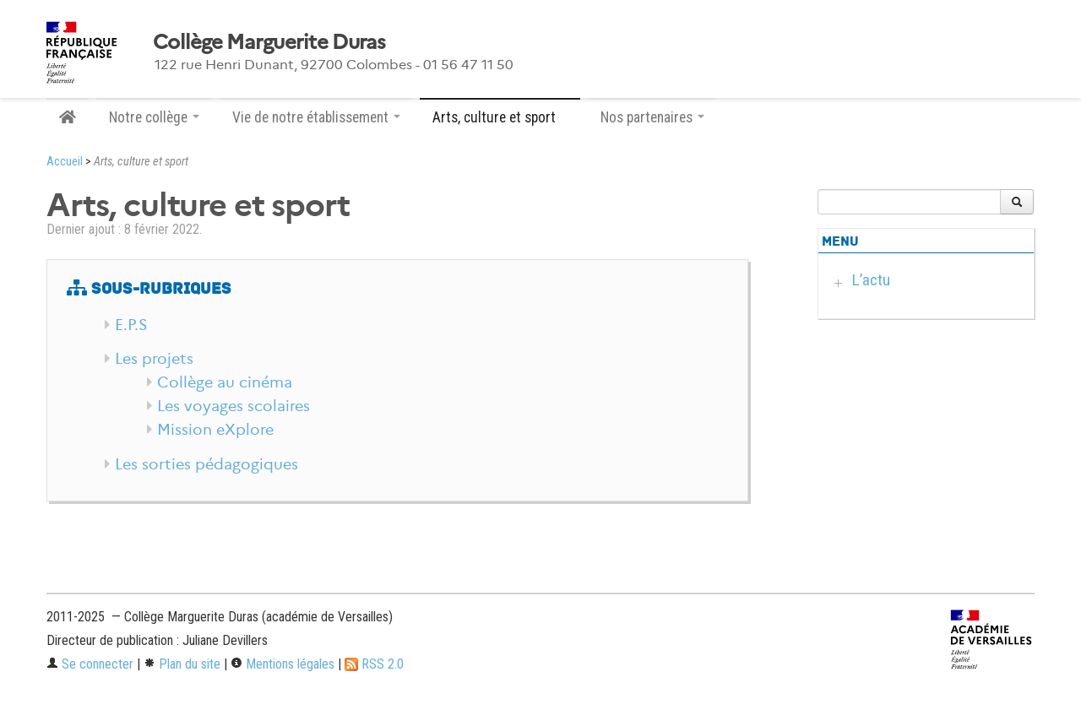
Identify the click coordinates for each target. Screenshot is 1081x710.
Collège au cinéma (224, 382)
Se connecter (89, 664)
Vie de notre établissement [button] (316, 117)
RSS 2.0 (374, 664)
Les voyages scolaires (233, 406)
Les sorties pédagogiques (206, 464)
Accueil (64, 161)
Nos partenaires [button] (652, 117)
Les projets (154, 359)
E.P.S (131, 325)
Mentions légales (282, 664)
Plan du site (182, 664)
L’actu (871, 280)
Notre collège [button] (154, 117)
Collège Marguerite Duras (269, 42)
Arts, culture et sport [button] (500, 117)
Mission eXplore (215, 429)
